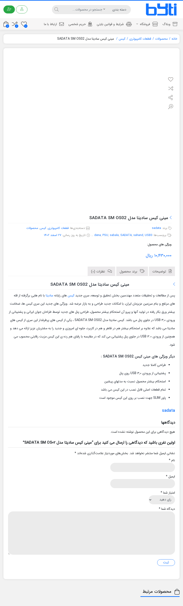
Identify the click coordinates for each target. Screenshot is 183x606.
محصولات (161, 38)
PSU (105, 235)
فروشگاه (147, 24)
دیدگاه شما (167, 509)
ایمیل (170, 476)
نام (172, 460)
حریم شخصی (80, 24)
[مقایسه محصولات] (15, 24)
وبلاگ (169, 24)
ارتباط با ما (54, 24)
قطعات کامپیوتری (140, 38)
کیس (122, 38)
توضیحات (159, 271)
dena (97, 235)
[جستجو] (81, 9)
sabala (114, 235)
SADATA (126, 235)
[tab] (162, 271)
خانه (174, 38)
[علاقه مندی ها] (24, 24)
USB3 (148, 235)
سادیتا (49, 295)
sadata (156, 228)
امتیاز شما (168, 492)
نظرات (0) (98, 271)
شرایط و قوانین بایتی (114, 24)
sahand (138, 235)
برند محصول (129, 271)
